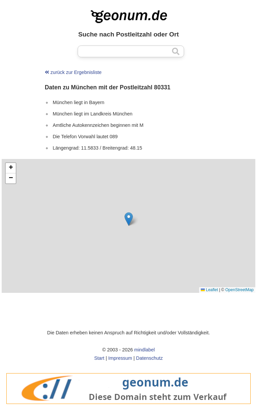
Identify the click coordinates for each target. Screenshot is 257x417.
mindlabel (144, 349)
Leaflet (209, 289)
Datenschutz (149, 358)
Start (99, 358)
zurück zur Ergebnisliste (73, 72)
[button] (128, 219)
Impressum (120, 358)
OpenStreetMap (239, 289)
